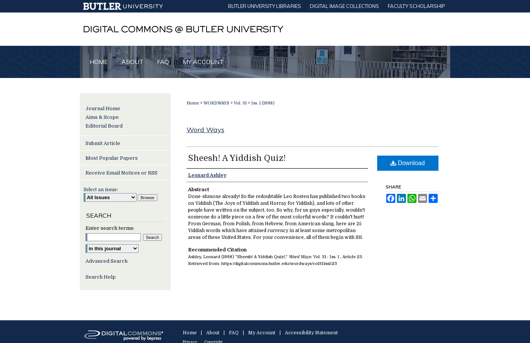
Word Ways (205, 129)
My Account (261, 332)
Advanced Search (106, 261)
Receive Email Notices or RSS (121, 173)
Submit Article (102, 143)
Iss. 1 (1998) (263, 103)
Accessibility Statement (311, 332)
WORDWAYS (216, 103)
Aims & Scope (102, 117)
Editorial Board (104, 126)
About (212, 332)
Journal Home (102, 108)
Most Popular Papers (111, 158)
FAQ (234, 332)
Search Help (100, 277)
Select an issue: (101, 189)
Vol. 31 (240, 103)
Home (193, 103)
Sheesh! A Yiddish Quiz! (237, 158)
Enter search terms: (109, 228)
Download (407, 163)
